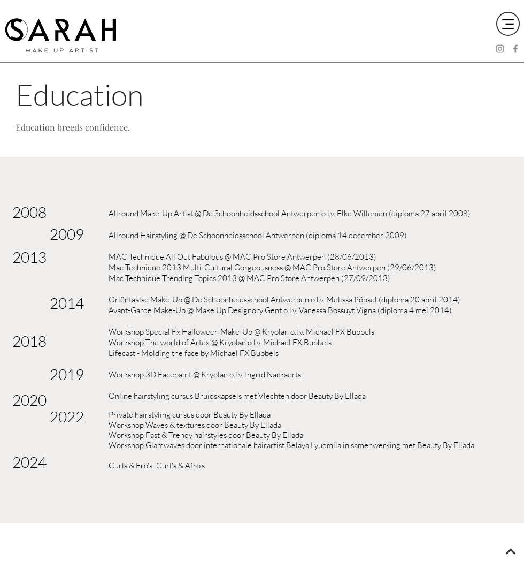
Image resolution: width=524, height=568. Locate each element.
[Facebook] (515, 48)
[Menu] (508, 24)
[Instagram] (500, 48)
